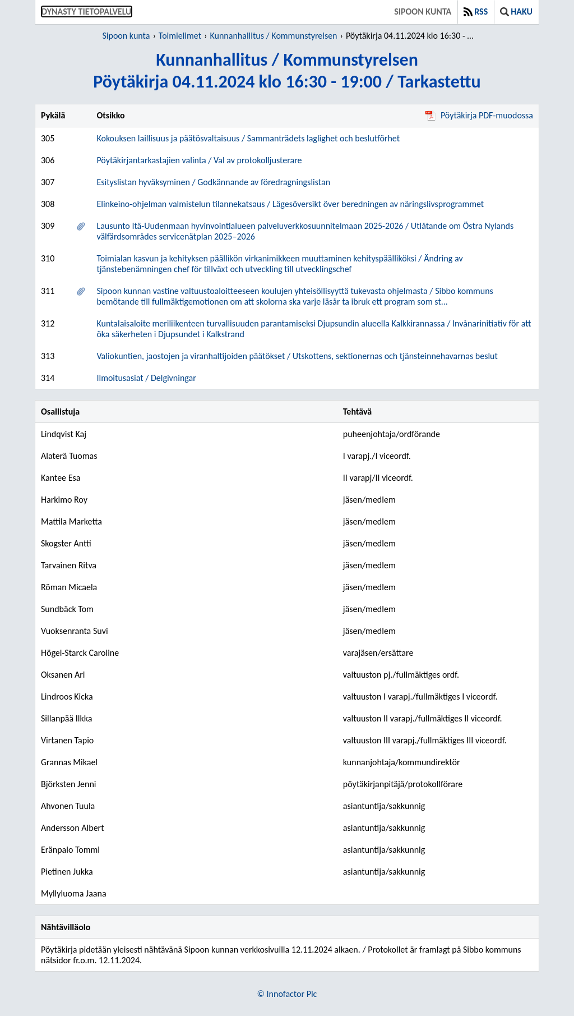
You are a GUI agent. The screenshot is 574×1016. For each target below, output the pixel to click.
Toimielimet (180, 35)
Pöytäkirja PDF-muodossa (479, 115)
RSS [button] (476, 11)
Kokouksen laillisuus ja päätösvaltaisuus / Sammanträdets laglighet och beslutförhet (248, 138)
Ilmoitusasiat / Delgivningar (146, 378)
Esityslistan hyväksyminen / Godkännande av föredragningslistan (213, 182)
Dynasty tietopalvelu (86, 11)
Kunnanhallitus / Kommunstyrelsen (273, 35)
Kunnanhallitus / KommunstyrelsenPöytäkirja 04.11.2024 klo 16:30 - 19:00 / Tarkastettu (286, 71)
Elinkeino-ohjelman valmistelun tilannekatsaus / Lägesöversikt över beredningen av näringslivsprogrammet (290, 204)
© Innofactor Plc (287, 994)
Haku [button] (516, 11)
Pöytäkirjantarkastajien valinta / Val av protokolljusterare (199, 160)
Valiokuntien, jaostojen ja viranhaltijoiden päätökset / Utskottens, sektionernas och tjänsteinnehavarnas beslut (296, 356)
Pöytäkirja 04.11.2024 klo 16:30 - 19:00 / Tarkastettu (412, 35)
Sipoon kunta (422, 11)
